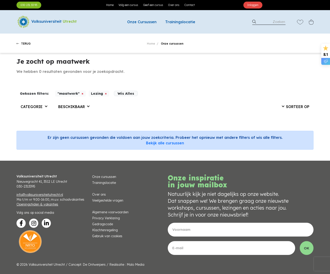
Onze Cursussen (142, 22)
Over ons (173, 5)
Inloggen (252, 5)
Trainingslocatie (180, 22)
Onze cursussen (104, 177)
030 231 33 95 (28, 5)
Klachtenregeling (105, 230)
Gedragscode (102, 224)
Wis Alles (126, 93)
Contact (189, 5)
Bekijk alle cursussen (165, 143)
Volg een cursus (128, 5)
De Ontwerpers (94, 265)
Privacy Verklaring (106, 218)
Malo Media (135, 265)
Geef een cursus (153, 5)
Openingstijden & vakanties (37, 204)
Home (110, 5)
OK (306, 248)
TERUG (23, 43)
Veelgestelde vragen (107, 200)
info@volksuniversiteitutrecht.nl (39, 195)
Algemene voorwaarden (110, 212)
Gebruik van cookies (107, 236)
